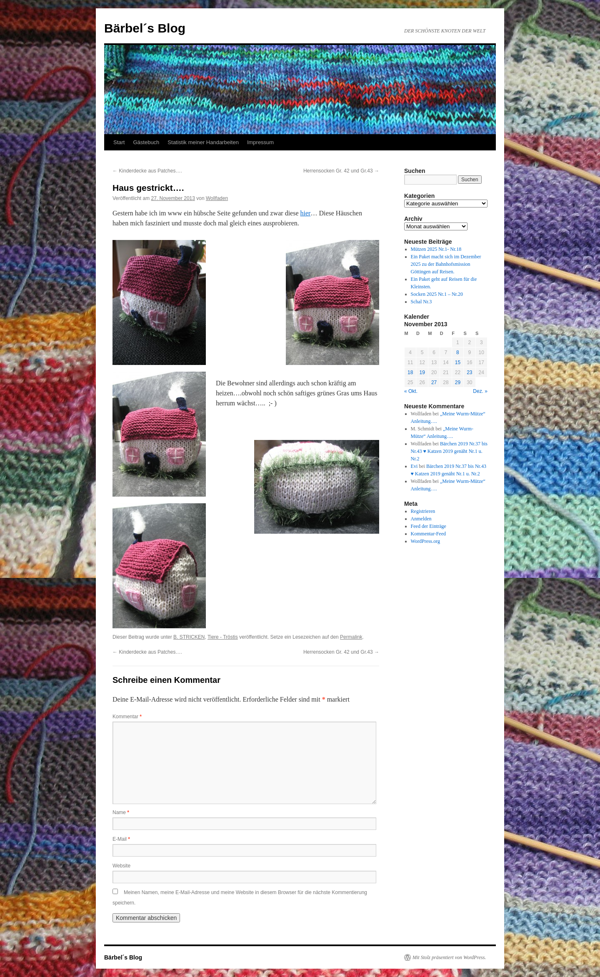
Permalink (351, 637)
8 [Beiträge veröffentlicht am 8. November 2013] (457, 352)
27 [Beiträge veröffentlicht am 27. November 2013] (434, 382)
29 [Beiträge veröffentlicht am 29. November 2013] (457, 382)
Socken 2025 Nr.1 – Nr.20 (437, 294)
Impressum (260, 142)
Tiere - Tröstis (223, 637)
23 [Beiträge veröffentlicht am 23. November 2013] (469, 372)
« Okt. (411, 391)
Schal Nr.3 (421, 302)
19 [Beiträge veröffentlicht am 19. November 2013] (422, 372)
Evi (414, 466)
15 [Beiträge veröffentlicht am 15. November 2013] (457, 362)
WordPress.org (425, 541)
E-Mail (121, 839)
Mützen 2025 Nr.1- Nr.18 (436, 249)
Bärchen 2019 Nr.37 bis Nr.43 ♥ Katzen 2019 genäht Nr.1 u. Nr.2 (449, 451)
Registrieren (423, 511)
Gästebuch (146, 142)
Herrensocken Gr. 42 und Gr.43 (341, 171)
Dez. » (480, 391)
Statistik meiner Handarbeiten (203, 142)
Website (121, 866)
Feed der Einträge (428, 526)
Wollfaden (217, 198)
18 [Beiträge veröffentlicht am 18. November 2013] (410, 372)
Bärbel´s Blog (144, 28)
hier (305, 213)
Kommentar (127, 717)
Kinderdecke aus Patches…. (147, 171)
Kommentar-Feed (428, 534)
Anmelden (421, 519)
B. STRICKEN (189, 637)
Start (119, 142)
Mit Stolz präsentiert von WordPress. (449, 957)
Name (120, 812)
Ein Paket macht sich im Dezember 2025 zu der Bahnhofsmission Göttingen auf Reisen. (446, 264)
